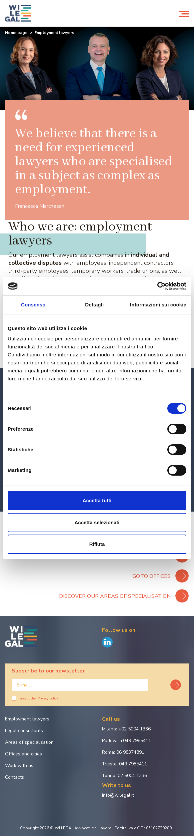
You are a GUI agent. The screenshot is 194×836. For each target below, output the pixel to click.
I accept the (35, 698)
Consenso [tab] (33, 304)
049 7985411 (133, 763)
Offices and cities (23, 753)
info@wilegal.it (118, 795)
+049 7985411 (135, 740)
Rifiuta (97, 544)
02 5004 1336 (132, 775)
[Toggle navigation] (184, 13)
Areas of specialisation (29, 742)
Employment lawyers (27, 718)
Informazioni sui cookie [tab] (158, 304)
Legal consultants (24, 730)
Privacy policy (48, 698)
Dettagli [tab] (94, 304)
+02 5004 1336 (134, 728)
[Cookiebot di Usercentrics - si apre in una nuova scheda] (157, 286)
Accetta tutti (97, 500)
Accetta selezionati (96, 522)
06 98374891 (130, 752)
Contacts (14, 777)
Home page (16, 32)
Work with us (19, 765)
